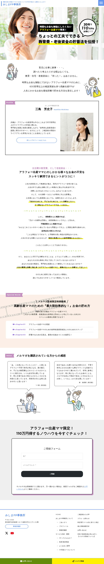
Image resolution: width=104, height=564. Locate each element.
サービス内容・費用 (63, 532)
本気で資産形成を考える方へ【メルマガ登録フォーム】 (87, 533)
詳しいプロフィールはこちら (36, 140)
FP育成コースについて (67, 546)
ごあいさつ (63, 521)
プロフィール (64, 525)
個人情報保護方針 (84, 525)
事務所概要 (17, 526)
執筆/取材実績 (64, 539)
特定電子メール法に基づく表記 (88, 521)
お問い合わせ (26, 561)
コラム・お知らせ (84, 518)
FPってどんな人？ (66, 535)
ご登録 (52, 474)
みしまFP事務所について (64, 518)
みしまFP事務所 (15, 515)
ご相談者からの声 (84, 514)
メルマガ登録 (78, 561)
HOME (58, 514)
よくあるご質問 (65, 542)
